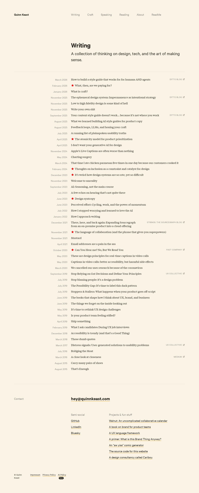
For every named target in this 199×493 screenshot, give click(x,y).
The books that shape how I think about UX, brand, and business (110, 297)
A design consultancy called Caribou (130, 457)
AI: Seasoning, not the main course (92, 186)
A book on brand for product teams (130, 426)
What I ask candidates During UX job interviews (100, 327)
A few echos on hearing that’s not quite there (98, 192)
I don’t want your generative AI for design (96, 145)
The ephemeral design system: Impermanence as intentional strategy (113, 97)
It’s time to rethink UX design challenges (96, 309)
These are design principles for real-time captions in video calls (110, 256)
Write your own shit (83, 109)
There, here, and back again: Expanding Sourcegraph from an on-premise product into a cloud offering (103, 224)
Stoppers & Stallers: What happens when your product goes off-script (113, 291)
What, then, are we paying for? (93, 85)
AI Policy (62, 474)
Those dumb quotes (83, 339)
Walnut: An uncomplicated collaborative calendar (138, 420)
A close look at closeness (86, 357)
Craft (90, 14)
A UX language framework (124, 433)
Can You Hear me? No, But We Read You (99, 250)
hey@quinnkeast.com (90, 398)
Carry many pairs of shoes (87, 363)
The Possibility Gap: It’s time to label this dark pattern (104, 285)
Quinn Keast (21, 14)
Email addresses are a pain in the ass (93, 244)
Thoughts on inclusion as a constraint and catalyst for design (112, 169)
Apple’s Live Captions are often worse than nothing (102, 151)
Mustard (76, 238)
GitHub (75, 420)
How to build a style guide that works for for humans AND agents (110, 79)
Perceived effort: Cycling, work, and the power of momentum (108, 204)
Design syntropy (85, 198)
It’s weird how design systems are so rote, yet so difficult (109, 174)
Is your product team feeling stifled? (93, 315)
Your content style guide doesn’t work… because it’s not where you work (115, 115)
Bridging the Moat (82, 351)
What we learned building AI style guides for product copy (106, 121)
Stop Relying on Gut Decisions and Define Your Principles (106, 273)
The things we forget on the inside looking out (99, 303)
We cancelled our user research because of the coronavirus (107, 267)
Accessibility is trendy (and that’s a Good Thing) (100, 333)
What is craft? (79, 91)
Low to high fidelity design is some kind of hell (99, 103)
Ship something (80, 321)
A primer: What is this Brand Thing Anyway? (135, 439)
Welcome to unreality (84, 180)
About (140, 14)
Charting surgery (81, 157)
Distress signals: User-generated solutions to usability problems (110, 345)
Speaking (106, 14)
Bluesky (75, 433)
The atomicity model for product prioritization (103, 139)
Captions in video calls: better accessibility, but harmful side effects (112, 261)
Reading (124, 14)
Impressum (35, 474)
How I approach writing (85, 216)
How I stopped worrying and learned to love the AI (102, 210)
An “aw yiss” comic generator (126, 445)
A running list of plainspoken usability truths (98, 133)
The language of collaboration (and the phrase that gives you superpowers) (120, 232)
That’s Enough (80, 369)
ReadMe (156, 14)
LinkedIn (76, 426)
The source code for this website (128, 451)
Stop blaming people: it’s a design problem (97, 279)
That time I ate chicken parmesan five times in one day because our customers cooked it (125, 163)
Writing (75, 14)
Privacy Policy (49, 474)
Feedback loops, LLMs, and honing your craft (98, 127)
